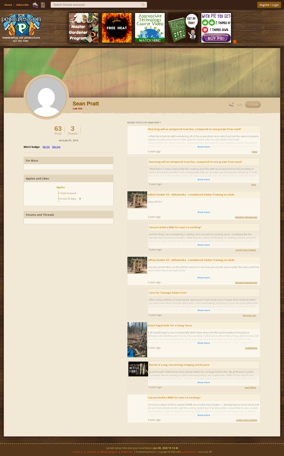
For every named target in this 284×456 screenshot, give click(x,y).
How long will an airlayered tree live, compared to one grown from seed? (194, 129)
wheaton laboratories (246, 217)
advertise (91, 452)
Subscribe (22, 4)
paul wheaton (189, 452)
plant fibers (250, 387)
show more (203, 146)
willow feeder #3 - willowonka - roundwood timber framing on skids (191, 194)
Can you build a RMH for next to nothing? (175, 227)
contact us (78, 452)
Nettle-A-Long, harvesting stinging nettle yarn (179, 364)
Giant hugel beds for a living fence (170, 325)
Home (8, 4)
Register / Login (269, 5)
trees (254, 152)
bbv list (56, 146)
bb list (46, 146)
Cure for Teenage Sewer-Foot (168, 292)
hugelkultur (251, 348)
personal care (249, 315)
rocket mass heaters (245, 250)
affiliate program (109, 452)
